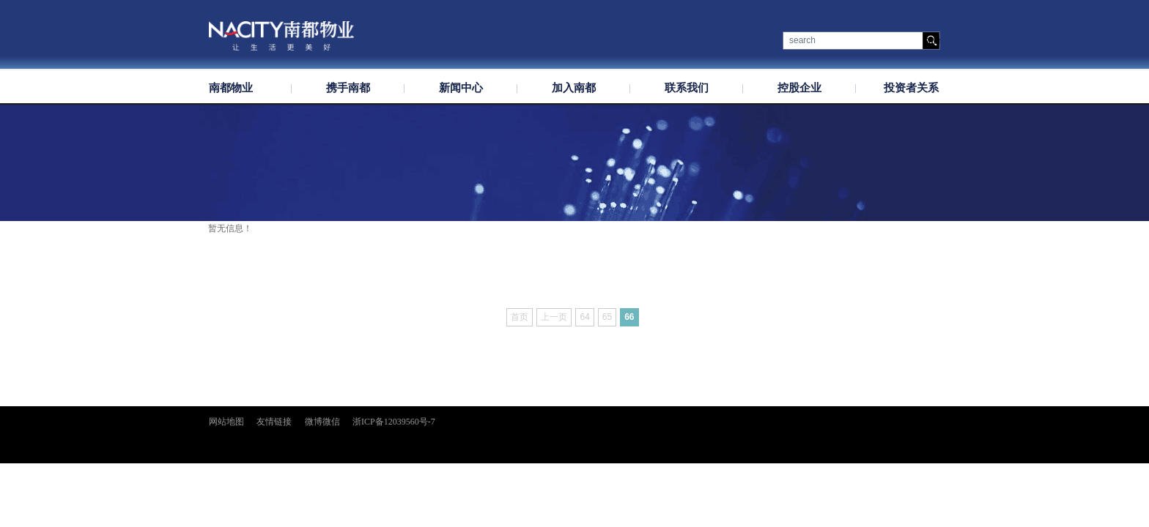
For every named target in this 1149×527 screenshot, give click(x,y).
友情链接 (274, 421)
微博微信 (322, 421)
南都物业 (231, 88)
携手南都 (348, 88)
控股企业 (799, 88)
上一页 (554, 317)
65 (607, 317)
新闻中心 (461, 88)
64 (584, 317)
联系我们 (687, 88)
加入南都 (574, 88)
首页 (519, 317)
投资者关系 (911, 88)
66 (629, 317)
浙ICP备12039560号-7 (393, 421)
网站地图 (226, 421)
